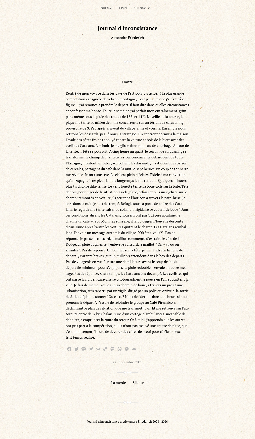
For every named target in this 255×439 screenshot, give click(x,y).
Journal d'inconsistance (128, 28)
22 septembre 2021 (127, 362)
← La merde (116, 382)
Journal (106, 8)
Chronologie (145, 8)
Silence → (140, 382)
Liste (123, 8)
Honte (127, 81)
